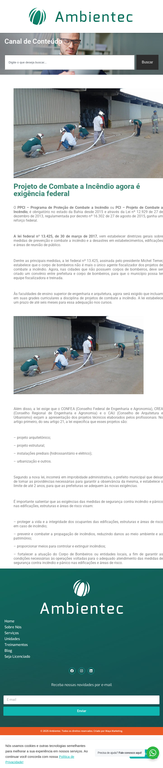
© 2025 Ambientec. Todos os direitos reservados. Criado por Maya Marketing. (81, 731)
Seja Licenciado (17, 656)
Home (9, 621)
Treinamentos (16, 644)
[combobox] (70, 62)
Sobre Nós (13, 627)
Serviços (12, 633)
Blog (8, 650)
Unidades (12, 638)
